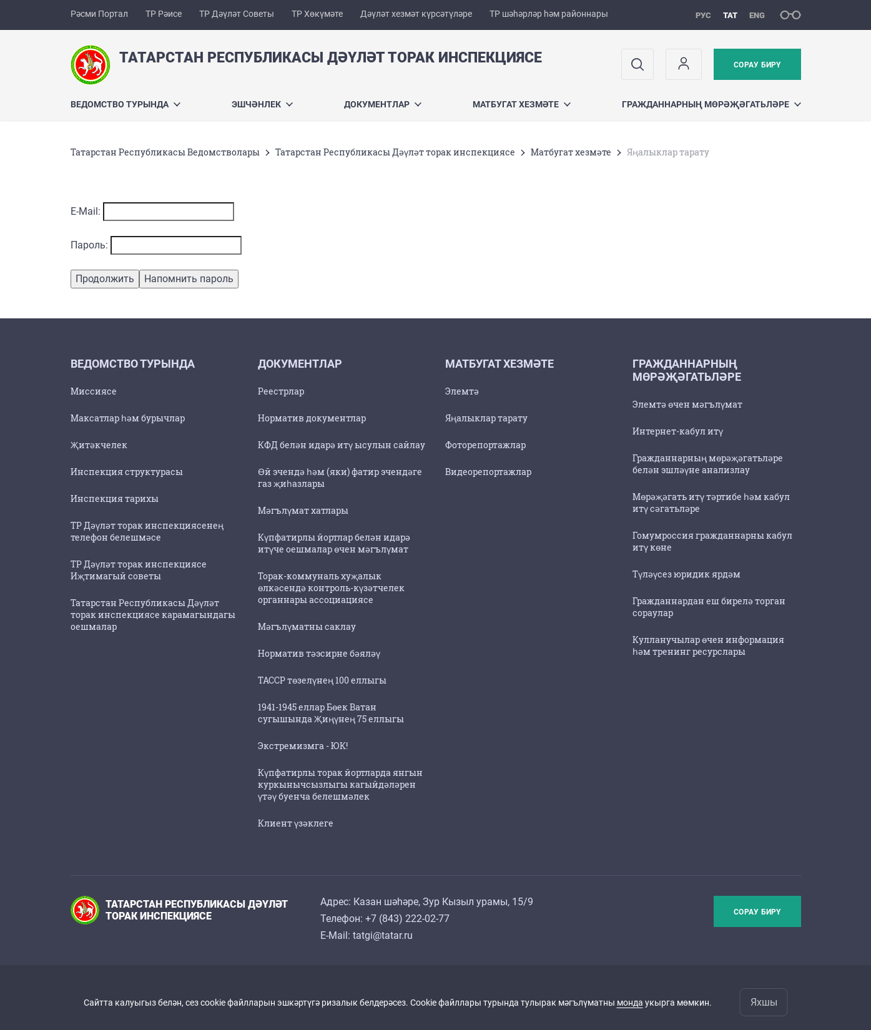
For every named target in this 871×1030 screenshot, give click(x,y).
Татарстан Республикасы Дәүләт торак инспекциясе (395, 152)
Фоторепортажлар (485, 445)
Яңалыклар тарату (486, 418)
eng (757, 15)
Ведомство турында (125, 104)
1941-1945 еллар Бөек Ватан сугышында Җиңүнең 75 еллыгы (331, 713)
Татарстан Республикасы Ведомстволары (165, 152)
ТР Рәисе (163, 14)
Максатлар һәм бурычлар (128, 418)
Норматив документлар (312, 418)
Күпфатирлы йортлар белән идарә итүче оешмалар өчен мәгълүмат (334, 543)
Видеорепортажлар (488, 472)
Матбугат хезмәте (522, 104)
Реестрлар (281, 391)
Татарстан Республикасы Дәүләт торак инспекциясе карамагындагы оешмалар (153, 614)
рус (703, 15)
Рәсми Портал (99, 14)
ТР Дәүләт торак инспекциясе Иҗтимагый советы (139, 570)
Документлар (382, 104)
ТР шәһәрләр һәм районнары (549, 14)
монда (630, 1003)
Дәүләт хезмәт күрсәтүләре (416, 14)
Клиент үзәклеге (295, 823)
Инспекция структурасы (127, 472)
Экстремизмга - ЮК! (303, 746)
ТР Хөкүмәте (317, 14)
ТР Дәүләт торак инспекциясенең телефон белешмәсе (147, 531)
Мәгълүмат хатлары (303, 510)
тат (730, 15)
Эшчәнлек (262, 104)
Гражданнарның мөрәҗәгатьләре (711, 104)
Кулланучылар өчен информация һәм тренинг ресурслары (708, 645)
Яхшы (763, 1002)
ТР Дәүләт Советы (236, 14)
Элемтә (462, 391)
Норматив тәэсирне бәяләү (319, 653)
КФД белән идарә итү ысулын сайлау (341, 445)
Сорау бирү (757, 65)
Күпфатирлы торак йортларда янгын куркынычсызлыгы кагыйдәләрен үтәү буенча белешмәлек (340, 784)
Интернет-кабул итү (677, 431)
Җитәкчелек (99, 445)
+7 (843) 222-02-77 (407, 919)
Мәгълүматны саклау (307, 626)
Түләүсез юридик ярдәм (686, 574)
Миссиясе (94, 391)
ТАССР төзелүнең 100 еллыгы (322, 680)
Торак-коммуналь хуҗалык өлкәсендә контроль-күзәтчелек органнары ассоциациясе (331, 588)
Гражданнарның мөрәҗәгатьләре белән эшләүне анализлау (707, 464)
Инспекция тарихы (115, 498)
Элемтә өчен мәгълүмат (687, 404)
